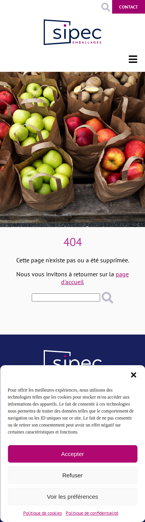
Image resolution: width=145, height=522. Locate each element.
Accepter (72, 454)
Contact (128, 7)
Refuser (72, 475)
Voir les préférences (72, 496)
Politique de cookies (42, 513)
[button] (133, 375)
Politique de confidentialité (92, 513)
